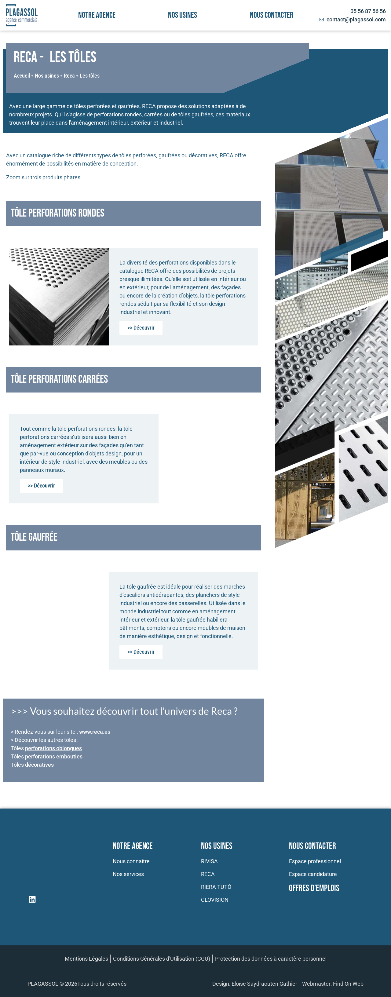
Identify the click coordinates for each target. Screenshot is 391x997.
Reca (69, 75)
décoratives (39, 764)
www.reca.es (94, 732)
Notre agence (96, 15)
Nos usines (182, 15)
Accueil (22, 75)
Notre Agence (133, 846)
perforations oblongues (53, 748)
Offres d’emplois (314, 888)
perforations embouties (53, 756)
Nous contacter (271, 15)
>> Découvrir (141, 327)
